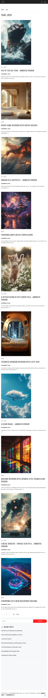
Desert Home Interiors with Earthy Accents (19, 125)
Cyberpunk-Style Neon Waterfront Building (19, 601)
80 (13, 614)
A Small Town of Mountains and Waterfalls (11, 630)
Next (18, 614)
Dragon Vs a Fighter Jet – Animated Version (19, 180)
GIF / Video (3, 67)
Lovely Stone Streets (6, 639)
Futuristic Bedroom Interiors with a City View (20, 361)
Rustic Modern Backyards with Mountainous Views (13, 643)
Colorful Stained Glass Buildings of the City (11, 634)
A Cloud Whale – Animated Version (15, 424)
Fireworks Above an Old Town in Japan (17, 234)
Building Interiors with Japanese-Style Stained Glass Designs (23, 480)
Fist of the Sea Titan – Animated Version (17, 70)
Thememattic (10, 694)
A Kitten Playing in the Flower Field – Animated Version (20, 298)
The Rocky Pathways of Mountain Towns (11, 647)
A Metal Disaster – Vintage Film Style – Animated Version (21, 545)
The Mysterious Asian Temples (8, 655)
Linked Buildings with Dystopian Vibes (10, 651)
